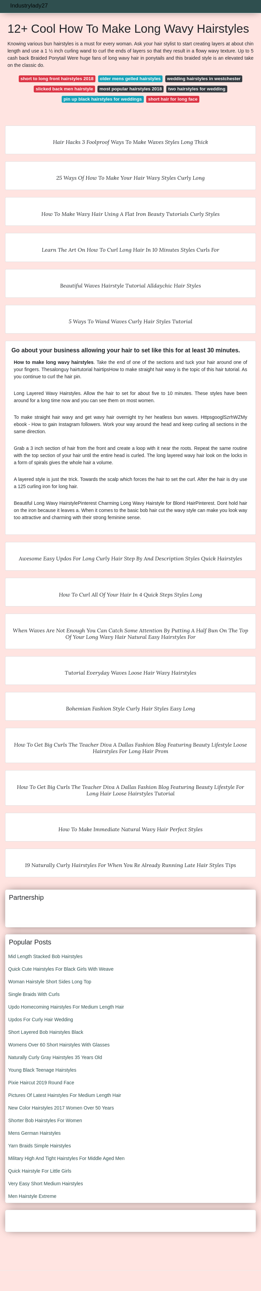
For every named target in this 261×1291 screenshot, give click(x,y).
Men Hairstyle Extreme (32, 1196)
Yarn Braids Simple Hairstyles (39, 1145)
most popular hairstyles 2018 (130, 88)
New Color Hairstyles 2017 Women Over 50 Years (61, 1108)
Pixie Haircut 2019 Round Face (41, 1082)
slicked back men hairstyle (64, 88)
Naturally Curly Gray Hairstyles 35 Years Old (55, 1057)
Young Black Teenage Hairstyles (42, 1070)
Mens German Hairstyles (34, 1133)
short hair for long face (173, 99)
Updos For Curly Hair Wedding (40, 1019)
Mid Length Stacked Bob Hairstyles (45, 956)
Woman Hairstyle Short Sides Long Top (49, 981)
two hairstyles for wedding (197, 88)
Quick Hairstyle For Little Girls (39, 1171)
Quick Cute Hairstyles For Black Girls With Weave (60, 969)
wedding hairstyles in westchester (204, 78)
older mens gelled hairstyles (130, 78)
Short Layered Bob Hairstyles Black (45, 1032)
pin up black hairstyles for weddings (102, 99)
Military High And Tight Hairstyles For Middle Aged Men (66, 1158)
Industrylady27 (29, 5)
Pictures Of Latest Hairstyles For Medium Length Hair (64, 1095)
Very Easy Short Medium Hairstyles (45, 1183)
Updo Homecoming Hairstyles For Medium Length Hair (66, 1007)
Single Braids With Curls (34, 994)
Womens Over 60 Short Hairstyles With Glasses (59, 1044)
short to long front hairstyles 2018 (56, 78)
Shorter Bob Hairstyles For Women (45, 1120)
